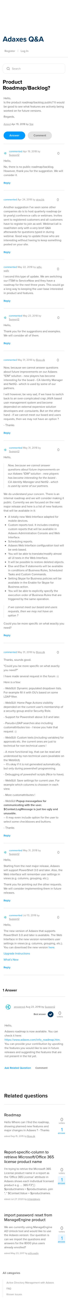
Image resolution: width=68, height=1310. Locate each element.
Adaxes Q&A (23, 39)
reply (7, 183)
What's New (11, 960)
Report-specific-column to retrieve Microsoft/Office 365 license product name (29, 1157)
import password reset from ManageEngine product (28, 1217)
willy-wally (33, 1253)
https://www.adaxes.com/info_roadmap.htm (32, 1040)
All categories (11, 1273)
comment (40, 135)
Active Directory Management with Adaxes (30, 1283)
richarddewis (33, 1199)
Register (10, 51)
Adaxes (19, 8)
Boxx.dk (31, 1136)
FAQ (9, 1289)
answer (14, 135)
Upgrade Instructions (17, 953)
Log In (24, 51)
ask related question (18, 1068)
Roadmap (12, 1115)
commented (15, 151)
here (51, 947)
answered (19, 1007)
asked (7, 124)
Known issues (14, 1294)
